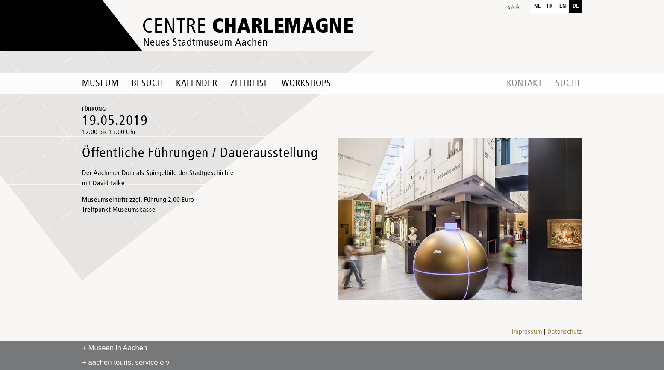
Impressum (527, 332)
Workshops (306, 83)
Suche (568, 83)
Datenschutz (564, 332)
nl (537, 6)
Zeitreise (249, 83)
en (562, 6)
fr (550, 6)
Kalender (196, 83)
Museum (100, 83)
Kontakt (525, 83)
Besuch (147, 83)
